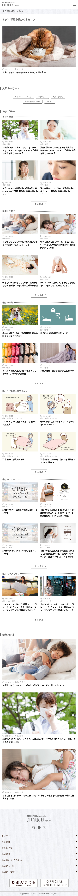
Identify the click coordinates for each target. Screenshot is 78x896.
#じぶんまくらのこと (23, 97)
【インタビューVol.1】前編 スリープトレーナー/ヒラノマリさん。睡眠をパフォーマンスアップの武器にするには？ (57, 607)
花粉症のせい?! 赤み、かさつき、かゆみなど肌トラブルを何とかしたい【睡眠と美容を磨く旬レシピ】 (20, 150)
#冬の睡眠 (42, 97)
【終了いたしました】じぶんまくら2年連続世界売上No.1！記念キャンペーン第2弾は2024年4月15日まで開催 (57, 513)
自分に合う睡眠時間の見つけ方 (54, 333)
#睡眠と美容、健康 (32, 102)
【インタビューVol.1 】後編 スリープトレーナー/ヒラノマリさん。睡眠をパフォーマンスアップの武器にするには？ (19, 607)
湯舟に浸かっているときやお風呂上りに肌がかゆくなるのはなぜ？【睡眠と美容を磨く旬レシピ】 (58, 150)
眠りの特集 (6, 854)
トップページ (7, 836)
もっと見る (39, 204)
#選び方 (50, 102)
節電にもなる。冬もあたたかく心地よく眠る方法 (24, 72)
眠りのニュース (8, 866)
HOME (3, 11)
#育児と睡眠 (58, 97)
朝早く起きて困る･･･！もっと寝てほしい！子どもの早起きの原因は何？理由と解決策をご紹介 (58, 245)
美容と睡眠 (6, 842)
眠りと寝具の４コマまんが (12, 860)
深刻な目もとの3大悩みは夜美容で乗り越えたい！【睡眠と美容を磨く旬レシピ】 (57, 191)
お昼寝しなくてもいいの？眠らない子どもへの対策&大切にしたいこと (33, 685)
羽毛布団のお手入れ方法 (13, 459)
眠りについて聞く (9, 872)
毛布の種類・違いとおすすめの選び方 (57, 371)
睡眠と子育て (7, 848)
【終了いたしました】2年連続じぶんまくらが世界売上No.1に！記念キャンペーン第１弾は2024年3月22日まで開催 (57, 554)
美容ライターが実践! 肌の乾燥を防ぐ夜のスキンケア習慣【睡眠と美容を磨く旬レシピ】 (20, 191)
